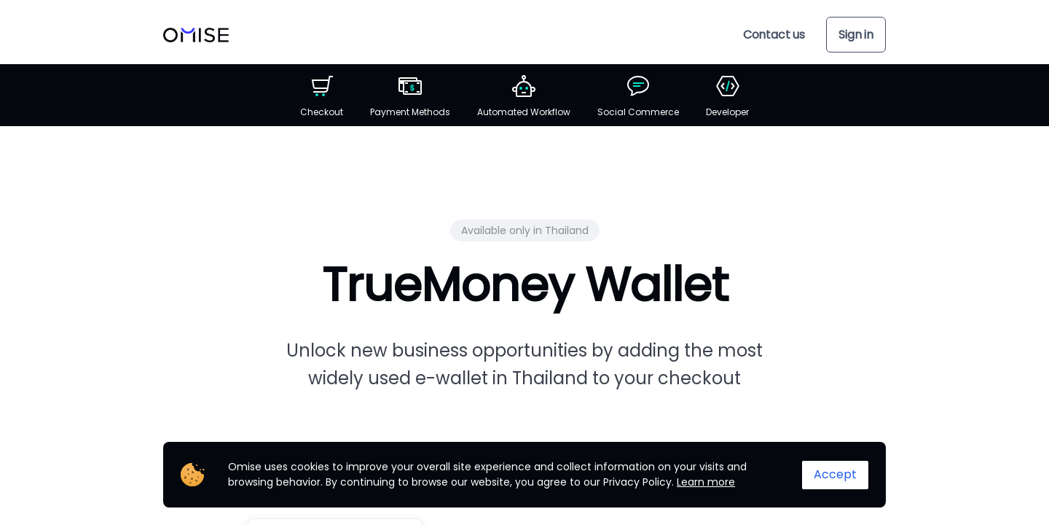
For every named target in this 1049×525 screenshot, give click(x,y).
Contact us (774, 34)
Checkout (321, 96)
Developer (727, 96)
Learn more (706, 482)
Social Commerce (638, 96)
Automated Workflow (523, 96)
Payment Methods (410, 96)
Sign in (855, 34)
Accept (835, 474)
